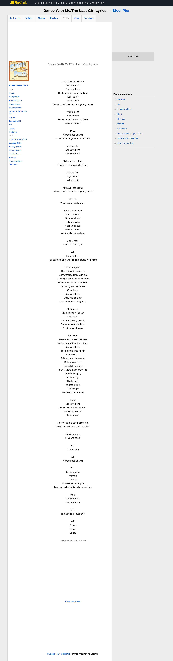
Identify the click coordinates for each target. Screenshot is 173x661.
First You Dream (15, 154)
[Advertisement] (59, 42)
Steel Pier (121, 11)
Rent (119, 114)
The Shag (12, 117)
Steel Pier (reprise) (15, 161)
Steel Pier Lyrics (19, 85)
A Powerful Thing (15, 108)
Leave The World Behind (18, 139)
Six (118, 104)
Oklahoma (122, 128)
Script (66, 18)
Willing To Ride (14, 97)
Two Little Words (15, 150)
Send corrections (73, 601)
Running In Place (15, 147)
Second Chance (14, 104)
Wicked (120, 124)
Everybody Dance (15, 100)
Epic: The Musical (125, 143)
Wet (10, 125)
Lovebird (12, 128)
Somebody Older (15, 143)
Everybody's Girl (15, 121)
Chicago (121, 119)
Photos (41, 18)
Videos (29, 18)
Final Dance (13, 165)
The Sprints (13, 132)
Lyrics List (15, 18)
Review (54, 18)
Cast (76, 18)
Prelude (11, 93)
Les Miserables (124, 109)
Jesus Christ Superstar (127, 138)
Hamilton (121, 99)
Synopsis (89, 18)
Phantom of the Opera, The (129, 133)
